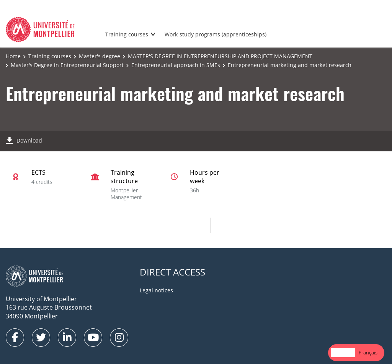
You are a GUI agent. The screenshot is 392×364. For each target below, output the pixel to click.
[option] (368, 352)
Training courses (126, 34)
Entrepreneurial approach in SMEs (175, 65)
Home (13, 56)
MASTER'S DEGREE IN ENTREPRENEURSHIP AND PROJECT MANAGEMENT (220, 56)
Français (368, 352)
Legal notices (156, 290)
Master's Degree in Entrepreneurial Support (67, 65)
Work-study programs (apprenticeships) (215, 34)
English (343, 352)
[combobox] (343, 352)
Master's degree (99, 56)
